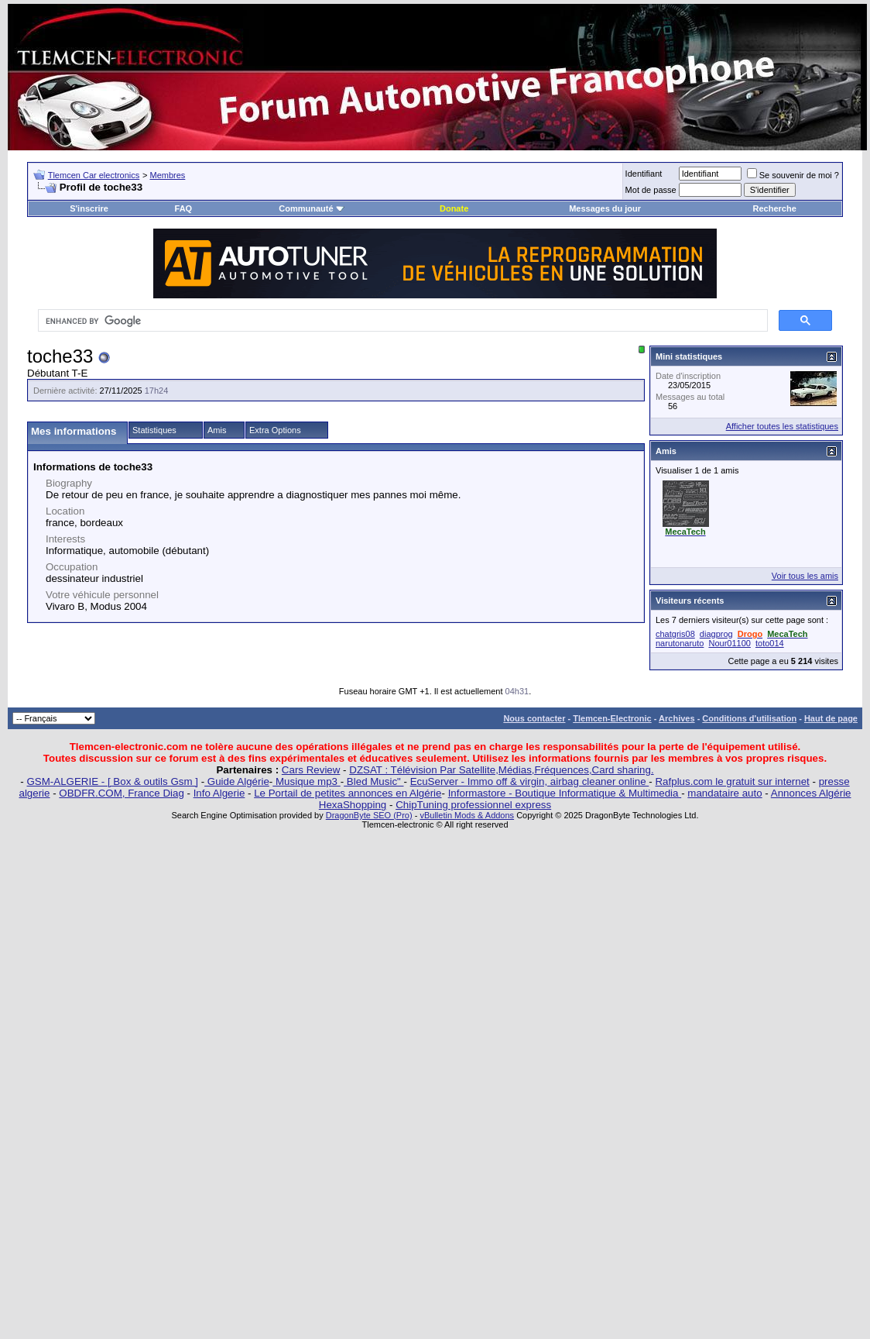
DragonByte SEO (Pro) (369, 815)
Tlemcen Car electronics (94, 175)
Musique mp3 (306, 781)
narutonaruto (680, 643)
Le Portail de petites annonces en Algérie (347, 793)
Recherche (774, 208)
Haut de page (831, 718)
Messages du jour (605, 208)
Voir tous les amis (805, 575)
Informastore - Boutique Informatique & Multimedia (565, 793)
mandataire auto (724, 793)
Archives (676, 718)
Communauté (311, 208)
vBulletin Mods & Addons (467, 815)
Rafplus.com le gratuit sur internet (732, 781)
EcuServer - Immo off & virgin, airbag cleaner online (529, 781)
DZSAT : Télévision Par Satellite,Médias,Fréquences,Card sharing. (501, 770)
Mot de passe (650, 189)
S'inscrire (89, 208)
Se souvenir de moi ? (793, 175)
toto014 (769, 643)
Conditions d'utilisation (749, 718)
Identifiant (644, 173)
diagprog (716, 634)
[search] (401, 321)
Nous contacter (534, 718)
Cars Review (311, 770)
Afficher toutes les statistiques (782, 426)
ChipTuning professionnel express (473, 805)
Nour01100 (729, 643)
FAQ (184, 208)
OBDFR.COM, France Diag (121, 793)
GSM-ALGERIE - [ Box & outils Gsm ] (112, 781)
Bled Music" (373, 781)
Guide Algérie (236, 781)
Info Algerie (219, 793)
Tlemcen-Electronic (612, 718)
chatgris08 (675, 634)
